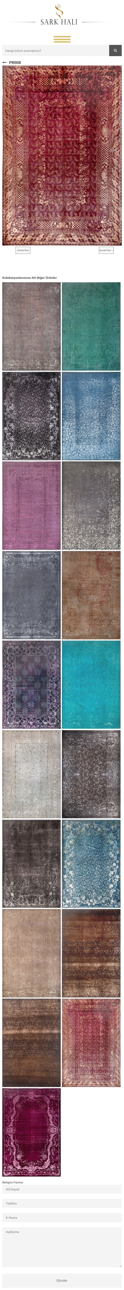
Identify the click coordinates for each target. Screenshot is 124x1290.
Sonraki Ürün (106, 250)
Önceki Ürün (23, 250)
